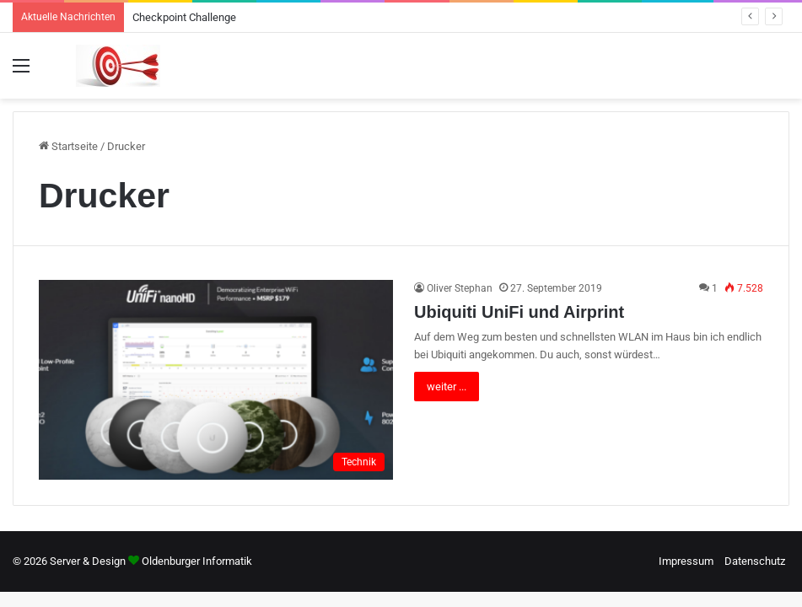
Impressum (686, 561)
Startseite (68, 146)
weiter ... (446, 386)
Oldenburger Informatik (197, 561)
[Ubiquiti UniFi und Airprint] (216, 380)
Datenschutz (754, 561)
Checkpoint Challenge (184, 17)
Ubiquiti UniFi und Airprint (519, 312)
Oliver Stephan (460, 288)
